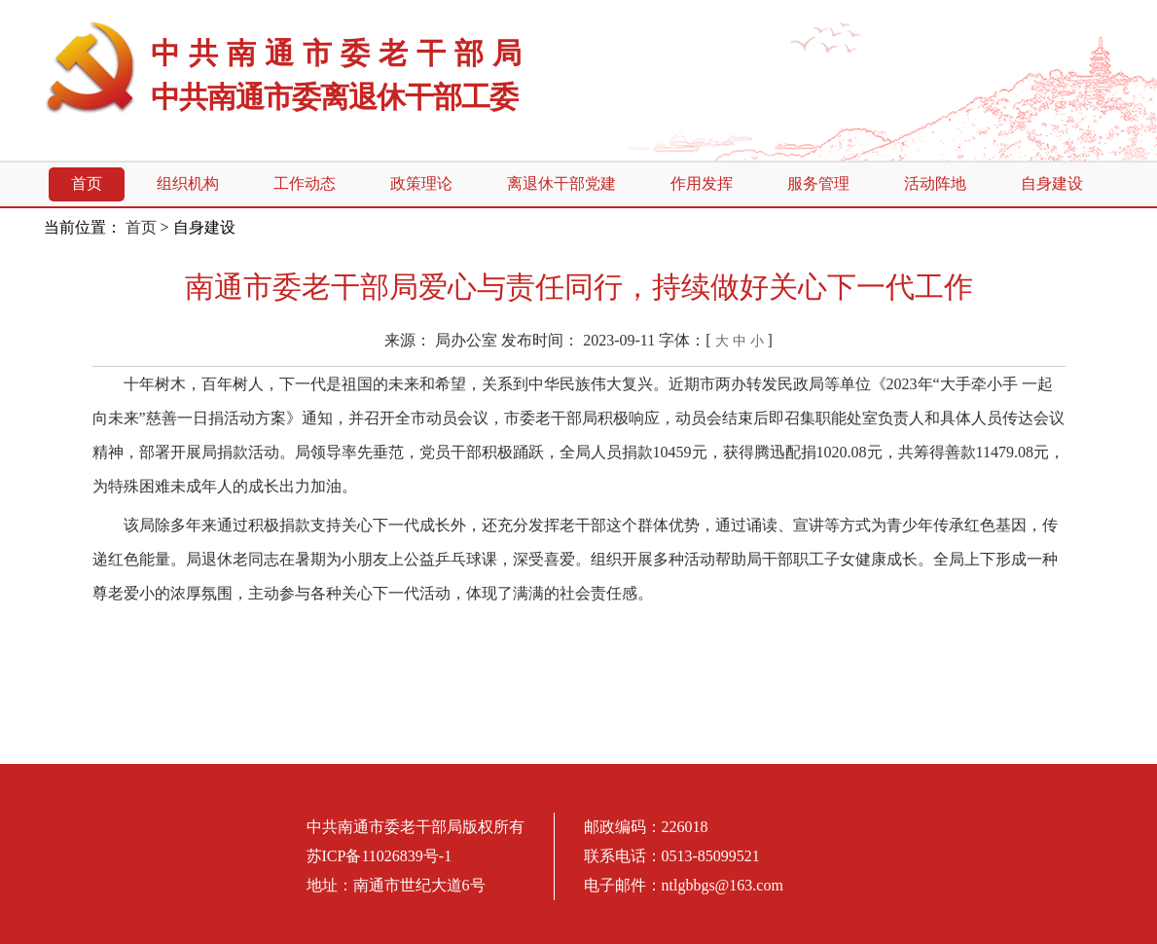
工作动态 (304, 183)
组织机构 (188, 183)
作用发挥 (701, 183)
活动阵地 (935, 183)
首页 (86, 183)
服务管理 (818, 183)
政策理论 (421, 183)
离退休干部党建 (561, 183)
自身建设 (1052, 183)
